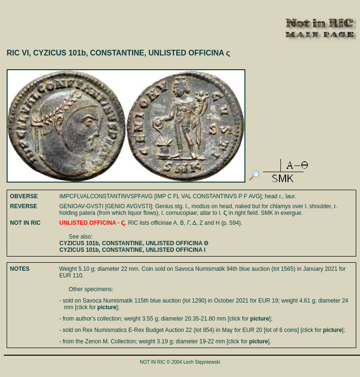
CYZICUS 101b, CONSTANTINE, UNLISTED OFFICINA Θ (133, 243)
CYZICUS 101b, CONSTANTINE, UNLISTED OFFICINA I (132, 250)
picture (107, 307)
